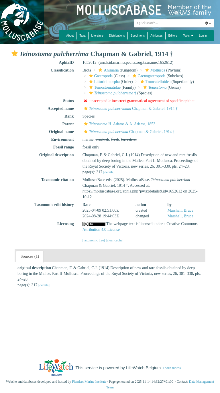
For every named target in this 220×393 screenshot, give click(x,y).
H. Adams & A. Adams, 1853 (119, 124)
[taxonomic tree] (93, 240)
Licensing (65, 224)
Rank (69, 116)
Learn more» (172, 368)
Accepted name (61, 108)
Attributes (156, 35)
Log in (203, 35)
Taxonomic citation (57, 180)
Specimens (138, 35)
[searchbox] (168, 23)
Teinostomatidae (104, 87)
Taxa (82, 35)
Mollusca (154, 70)
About (70, 35)
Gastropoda (100, 76)
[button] (14, 53)
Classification (62, 70)
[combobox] (168, 23)
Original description (56, 155)
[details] (109, 172)
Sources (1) (30, 256)
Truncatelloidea (154, 82)
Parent (68, 124)
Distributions (117, 35)
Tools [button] (188, 35)
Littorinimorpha (104, 82)
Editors (172, 35)
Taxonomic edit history (54, 205)
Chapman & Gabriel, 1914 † (130, 108)
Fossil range (63, 147)
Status (68, 101)
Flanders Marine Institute (89, 382)
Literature (97, 35)
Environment (62, 139)
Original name (61, 132)
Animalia (108, 70)
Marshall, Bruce (180, 210)
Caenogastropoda (148, 76)
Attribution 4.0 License (101, 229)
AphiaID (66, 62)
